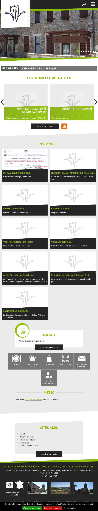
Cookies (85, 501)
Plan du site (37, 501)
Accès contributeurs (48, 382)
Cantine (16, 364)
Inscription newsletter (82, 365)
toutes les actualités (44, 126)
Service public (24, 443)
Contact (23, 501)
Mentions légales (54, 501)
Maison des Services (26, 437)
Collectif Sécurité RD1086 (28, 446)
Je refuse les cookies (52, 508)
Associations (65, 364)
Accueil (12, 501)
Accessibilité (71, 501)
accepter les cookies (33, 399)
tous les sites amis (49, 454)
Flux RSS (64, 126)
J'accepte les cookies (32, 508)
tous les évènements (49, 347)
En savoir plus (70, 508)
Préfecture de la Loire (27, 440)
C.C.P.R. (22, 434)
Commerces (49, 364)
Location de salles (32, 365)
